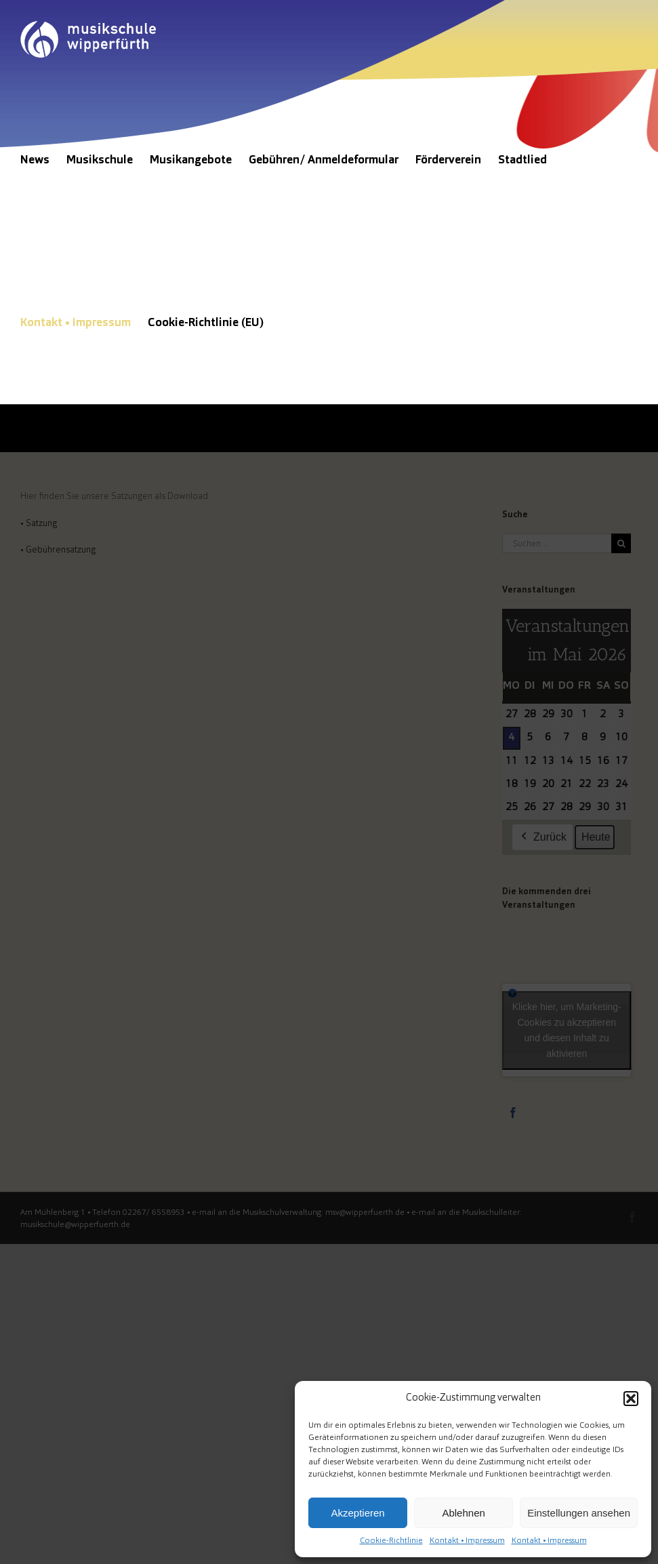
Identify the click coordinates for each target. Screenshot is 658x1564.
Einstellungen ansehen (578, 1513)
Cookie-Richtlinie (391, 1541)
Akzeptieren (357, 1513)
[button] (631, 1398)
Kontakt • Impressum (467, 1541)
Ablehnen (463, 1513)
